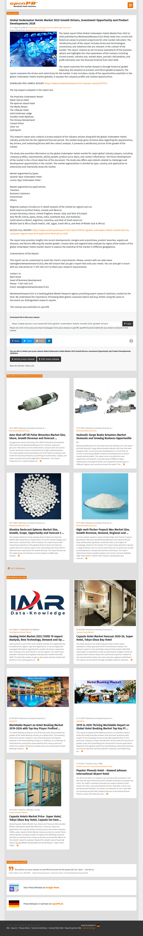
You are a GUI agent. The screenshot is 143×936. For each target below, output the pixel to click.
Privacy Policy (24, 928)
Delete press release (23, 359)
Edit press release (49, 359)
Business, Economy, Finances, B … (32, 428)
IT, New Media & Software (29, 630)
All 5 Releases (16, 568)
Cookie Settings (89, 928)
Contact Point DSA (56, 928)
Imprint (14, 928)
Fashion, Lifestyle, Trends (29, 810)
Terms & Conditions (39, 928)
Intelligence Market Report (20, 632)
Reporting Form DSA (73, 928)
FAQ (8, 928)
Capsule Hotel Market (85, 632)
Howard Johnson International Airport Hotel (94, 766)
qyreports (13, 721)
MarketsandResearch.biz (19, 431)
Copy (127, 323)
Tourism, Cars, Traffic (94, 764)
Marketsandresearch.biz (36, 30)
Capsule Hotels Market (18, 812)
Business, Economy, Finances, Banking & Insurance (50, 28)
